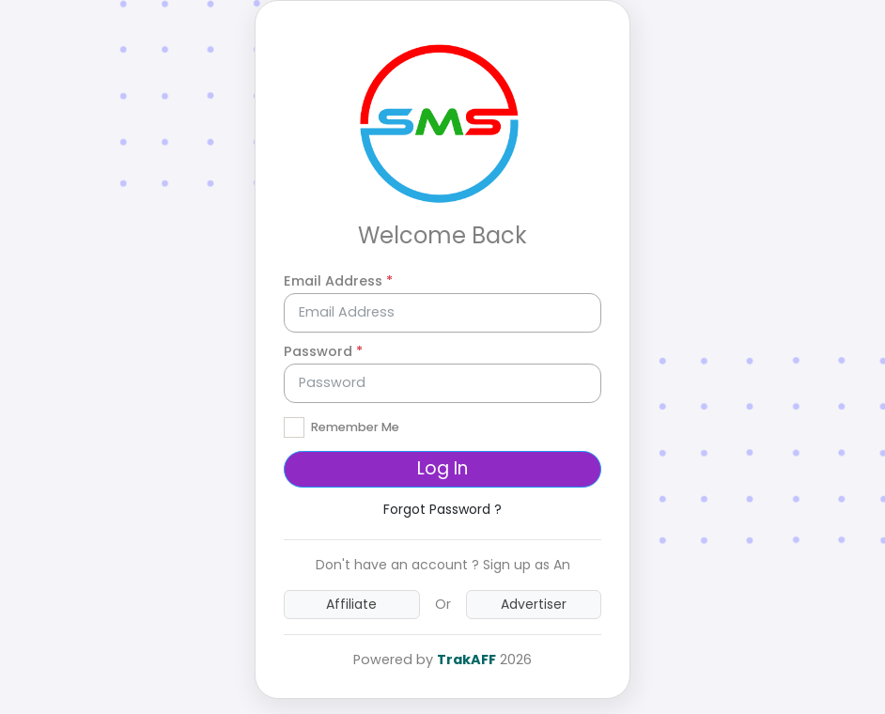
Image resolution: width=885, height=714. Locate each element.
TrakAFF (466, 659)
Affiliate (351, 604)
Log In (442, 468)
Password (323, 351)
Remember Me (355, 427)
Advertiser (534, 604)
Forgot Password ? (442, 509)
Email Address (338, 281)
